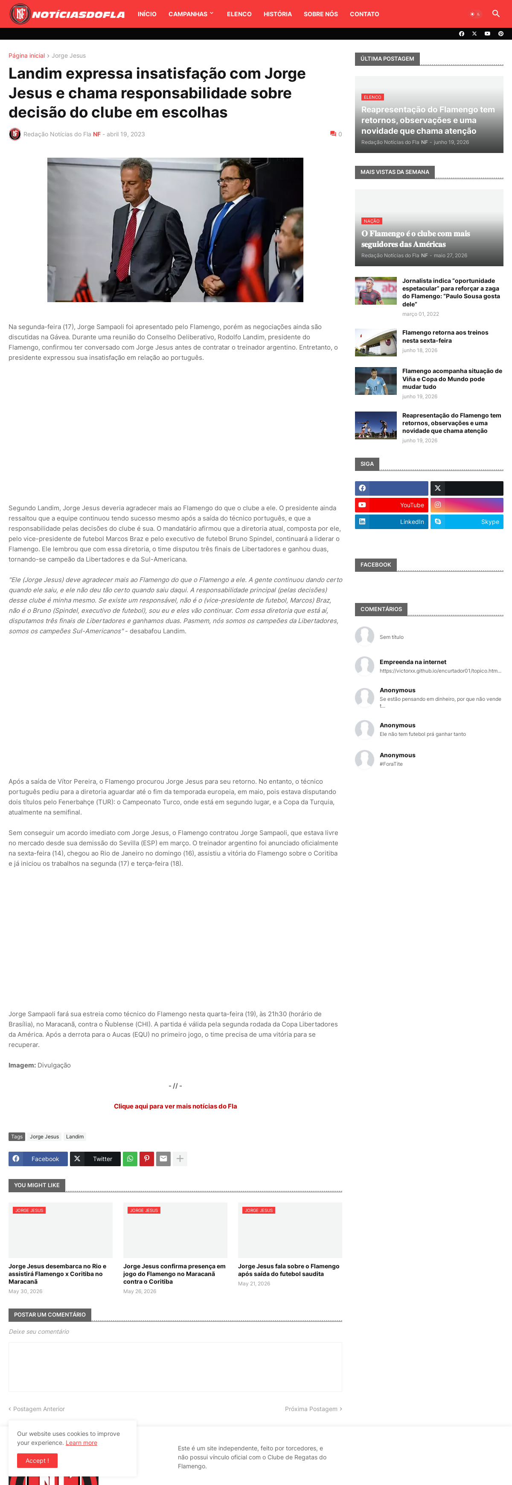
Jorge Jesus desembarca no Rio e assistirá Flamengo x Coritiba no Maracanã (57, 1273)
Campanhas (188, 14)
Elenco (239, 14)
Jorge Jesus (69, 56)
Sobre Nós (321, 14)
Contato (364, 14)
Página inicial (27, 56)
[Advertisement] (175, 433)
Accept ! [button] (37, 1460)
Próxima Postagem (311, 1408)
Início (147, 14)
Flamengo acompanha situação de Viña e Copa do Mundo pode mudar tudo (452, 378)
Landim (75, 1136)
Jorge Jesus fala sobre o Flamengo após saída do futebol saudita (289, 1269)
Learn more (81, 1442)
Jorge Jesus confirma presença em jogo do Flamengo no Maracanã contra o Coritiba (174, 1273)
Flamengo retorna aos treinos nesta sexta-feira (445, 336)
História (278, 14)
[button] (475, 14)
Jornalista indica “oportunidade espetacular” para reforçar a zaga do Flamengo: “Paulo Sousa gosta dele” (451, 292)
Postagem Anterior (39, 1408)
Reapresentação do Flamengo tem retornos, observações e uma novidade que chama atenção (451, 423)
